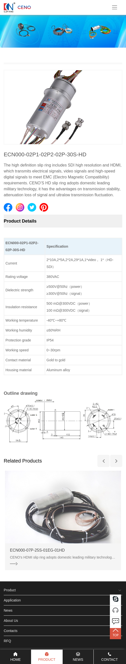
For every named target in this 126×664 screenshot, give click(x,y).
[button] (103, 461)
